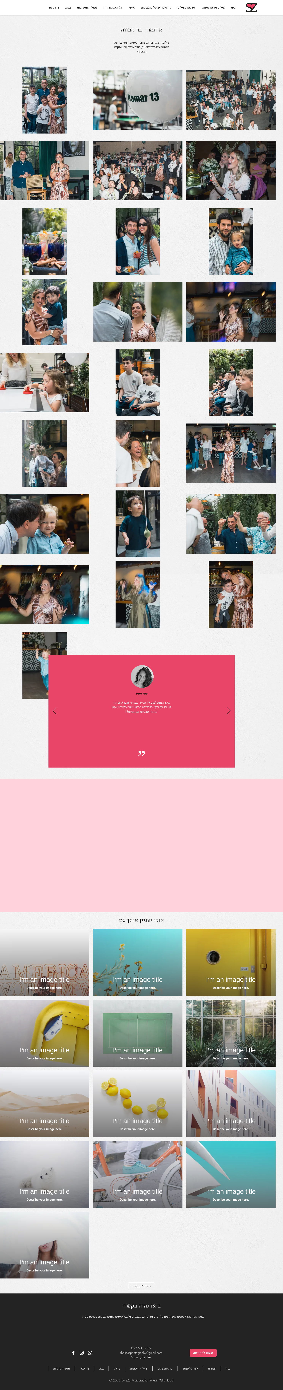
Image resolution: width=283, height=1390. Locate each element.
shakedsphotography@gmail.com (141, 1353)
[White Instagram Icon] (81, 1352)
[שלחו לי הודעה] (203, 1353)
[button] (113, 7)
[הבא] (229, 711)
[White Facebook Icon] (73, 1352)
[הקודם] (54, 711)
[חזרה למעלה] (141, 1286)
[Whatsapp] (90, 1352)
